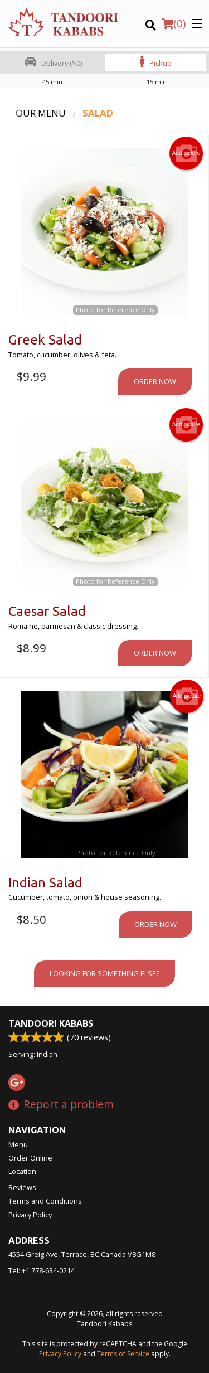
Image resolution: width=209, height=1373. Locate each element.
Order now (155, 381)
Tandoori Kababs (50, 1023)
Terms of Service (123, 1354)
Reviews (22, 1187)
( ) (174, 23)
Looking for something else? (104, 973)
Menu (18, 1144)
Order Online (30, 1158)
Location (22, 1171)
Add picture (186, 153)
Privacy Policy (30, 1215)
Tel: (41, 1270)
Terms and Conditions (45, 1201)
